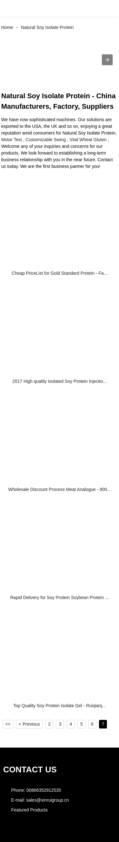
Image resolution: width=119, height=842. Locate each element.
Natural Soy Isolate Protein (47, 27)
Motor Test (11, 139)
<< (7, 724)
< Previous (29, 724)
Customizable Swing (46, 139)
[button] (10, 8)
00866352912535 (43, 790)
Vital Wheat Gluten (87, 139)
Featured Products (29, 809)
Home (7, 27)
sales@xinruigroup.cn (47, 800)
